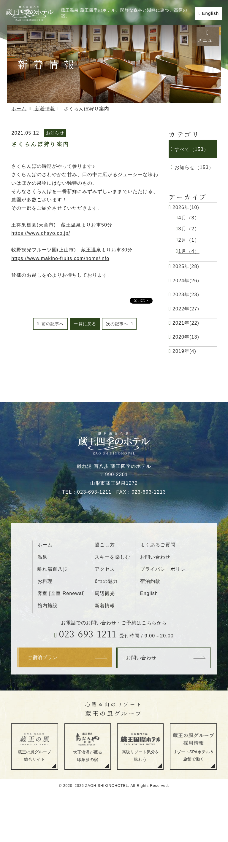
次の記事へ (118, 323)
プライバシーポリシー (165, 569)
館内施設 (47, 605)
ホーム (45, 544)
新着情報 (105, 605)
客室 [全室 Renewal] (61, 593)
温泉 (42, 556)
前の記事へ (52, 323)
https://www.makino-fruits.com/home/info (60, 258)
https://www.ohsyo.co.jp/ (40, 233)
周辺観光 (105, 593)
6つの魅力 (106, 581)
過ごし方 (105, 544)
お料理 (45, 581)
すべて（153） (192, 149)
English (210, 13)
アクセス (105, 569)
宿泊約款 (150, 581)
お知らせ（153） (194, 167)
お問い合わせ (155, 556)
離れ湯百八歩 (52, 569)
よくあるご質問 (157, 544)
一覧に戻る (85, 323)
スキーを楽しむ (112, 556)
